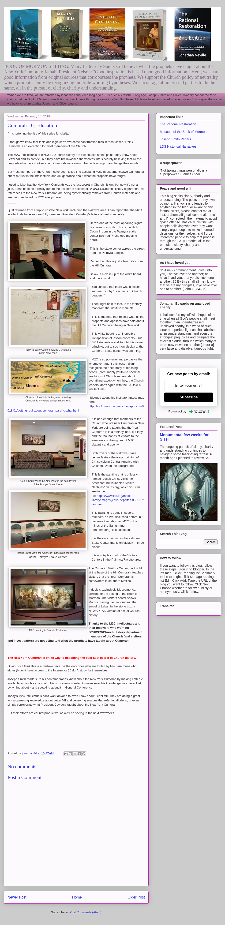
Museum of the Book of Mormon (183, 132)
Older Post (136, 897)
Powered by (188, 411)
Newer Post (17, 897)
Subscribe (189, 397)
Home (77, 897)
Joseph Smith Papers (175, 139)
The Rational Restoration (178, 124)
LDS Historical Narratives (178, 146)
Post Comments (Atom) (85, 912)
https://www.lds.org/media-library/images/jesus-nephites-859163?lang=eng (118, 500)
